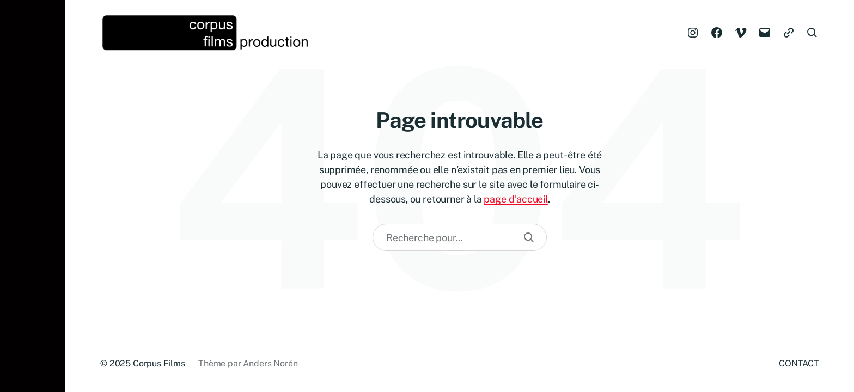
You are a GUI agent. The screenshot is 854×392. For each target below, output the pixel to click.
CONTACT (799, 363)
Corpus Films (159, 363)
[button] (32, 196)
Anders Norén (270, 363)
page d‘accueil (515, 199)
